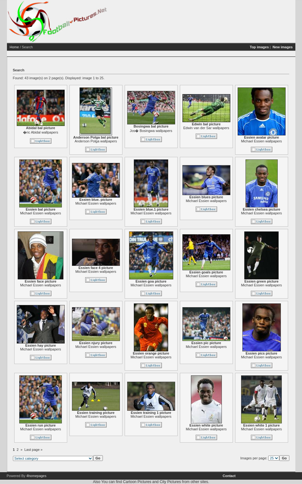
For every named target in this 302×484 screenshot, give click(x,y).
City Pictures (170, 482)
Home (14, 47)
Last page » (33, 449)
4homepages (36, 476)
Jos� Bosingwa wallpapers (151, 131)
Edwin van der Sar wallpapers (206, 128)
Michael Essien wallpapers (261, 141)
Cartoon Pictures (137, 482)
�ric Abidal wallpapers (40, 132)
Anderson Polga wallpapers (96, 141)
